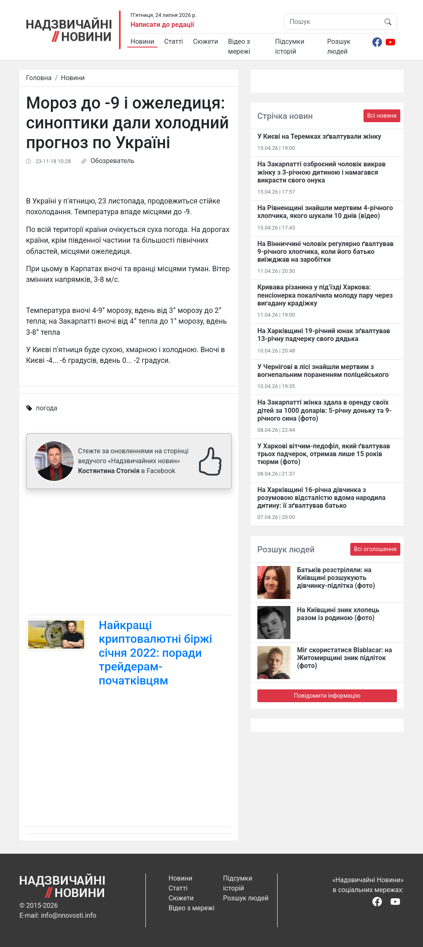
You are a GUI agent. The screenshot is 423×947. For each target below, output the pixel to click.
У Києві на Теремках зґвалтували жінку (319, 136)
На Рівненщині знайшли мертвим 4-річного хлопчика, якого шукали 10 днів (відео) (325, 212)
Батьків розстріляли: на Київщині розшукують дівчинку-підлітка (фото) (336, 578)
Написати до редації (162, 24)
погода (46, 408)
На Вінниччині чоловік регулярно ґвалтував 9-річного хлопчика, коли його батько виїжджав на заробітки (325, 251)
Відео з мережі (239, 46)
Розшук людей (338, 46)
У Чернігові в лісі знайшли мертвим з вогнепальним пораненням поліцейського (323, 371)
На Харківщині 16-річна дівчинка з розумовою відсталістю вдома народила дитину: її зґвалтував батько (321, 497)
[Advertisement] (129, 553)
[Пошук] (332, 21)
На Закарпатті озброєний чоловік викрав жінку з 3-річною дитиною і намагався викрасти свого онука (321, 172)
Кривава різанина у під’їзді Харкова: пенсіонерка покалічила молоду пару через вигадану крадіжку (325, 295)
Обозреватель (112, 161)
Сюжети (205, 41)
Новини (142, 41)
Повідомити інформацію (327, 695)
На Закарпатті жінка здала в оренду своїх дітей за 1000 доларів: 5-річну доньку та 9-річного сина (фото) (324, 410)
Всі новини (382, 115)
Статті (173, 41)
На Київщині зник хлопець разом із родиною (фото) (338, 614)
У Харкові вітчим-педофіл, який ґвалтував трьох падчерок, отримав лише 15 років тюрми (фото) (323, 454)
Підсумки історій (289, 46)
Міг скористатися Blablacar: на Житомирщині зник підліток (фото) (344, 658)
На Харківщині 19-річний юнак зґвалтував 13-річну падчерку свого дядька (323, 335)
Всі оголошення (375, 549)
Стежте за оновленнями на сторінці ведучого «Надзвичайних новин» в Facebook (133, 461)
